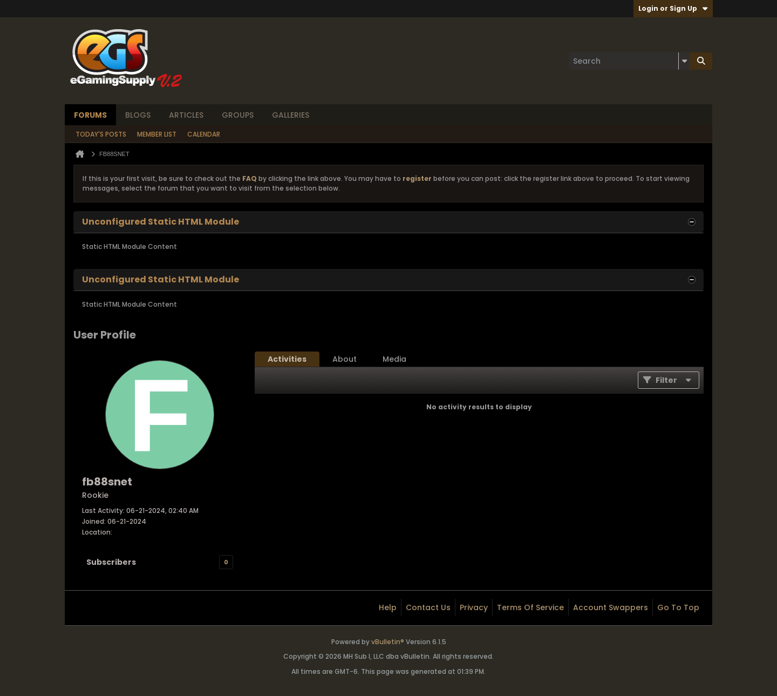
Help (388, 607)
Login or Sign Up (673, 8)
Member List (156, 134)
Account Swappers (610, 607)
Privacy (474, 607)
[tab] (287, 359)
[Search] (629, 61)
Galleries (290, 115)
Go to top (678, 607)
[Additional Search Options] (684, 61)
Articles (186, 115)
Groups (238, 115)
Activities (287, 359)
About (344, 359)
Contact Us (428, 607)
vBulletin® (387, 641)
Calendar (203, 134)
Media (394, 359)
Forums (90, 115)
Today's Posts (101, 134)
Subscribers (111, 562)
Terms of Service (530, 607)
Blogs (138, 115)
